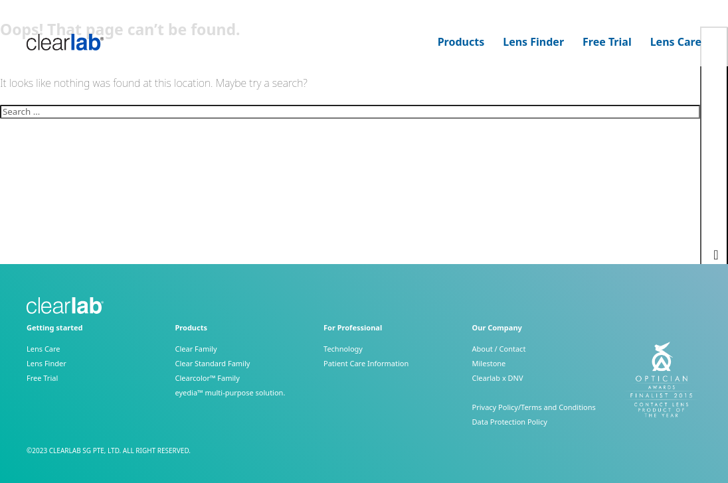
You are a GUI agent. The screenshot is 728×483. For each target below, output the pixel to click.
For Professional (352, 327)
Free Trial (607, 42)
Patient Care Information (366, 363)
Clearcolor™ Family (207, 378)
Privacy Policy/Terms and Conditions (534, 407)
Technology (343, 349)
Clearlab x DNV (497, 378)
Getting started (54, 327)
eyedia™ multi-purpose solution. (230, 392)
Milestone (489, 363)
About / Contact (499, 349)
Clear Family (196, 349)
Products (461, 42)
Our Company (497, 327)
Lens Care (675, 42)
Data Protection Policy (509, 422)
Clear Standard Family (212, 363)
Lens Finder (533, 42)
